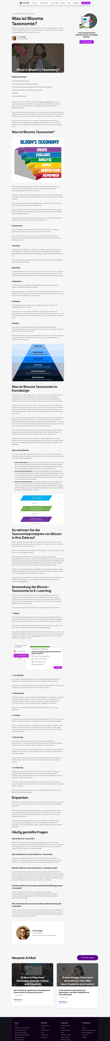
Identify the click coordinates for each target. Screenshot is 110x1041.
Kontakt (84, 1027)
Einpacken (15, 93)
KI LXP (42, 1032)
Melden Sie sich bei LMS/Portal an (22, 1035)
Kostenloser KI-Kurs (65, 1025)
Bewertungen (54, 3)
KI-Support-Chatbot (66, 1035)
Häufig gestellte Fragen (19, 96)
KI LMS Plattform (45, 1035)
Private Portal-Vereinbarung (88, 1030)
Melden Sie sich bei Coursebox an (22, 1027)
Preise (68, 3)
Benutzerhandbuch (65, 1030)
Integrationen (44, 1037)
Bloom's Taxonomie (46, 102)
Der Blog (62, 3)
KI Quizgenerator (45, 1025)
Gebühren (84, 1037)
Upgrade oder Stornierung (21, 1032)
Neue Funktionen (65, 1037)
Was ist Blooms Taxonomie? (20, 81)
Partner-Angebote (19, 1039)
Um (83, 1025)
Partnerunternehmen (20, 1037)
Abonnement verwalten (20, 1030)
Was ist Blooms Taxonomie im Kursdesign (24, 84)
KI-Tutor (43, 1027)
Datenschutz (85, 1035)
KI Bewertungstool (45, 1030)
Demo (62, 1032)
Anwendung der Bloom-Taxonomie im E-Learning (27, 90)
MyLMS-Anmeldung (65, 1039)
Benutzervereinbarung (87, 1032)
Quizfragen (37, 636)
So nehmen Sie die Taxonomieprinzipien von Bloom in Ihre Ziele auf (32, 87)
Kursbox (47, 627)
